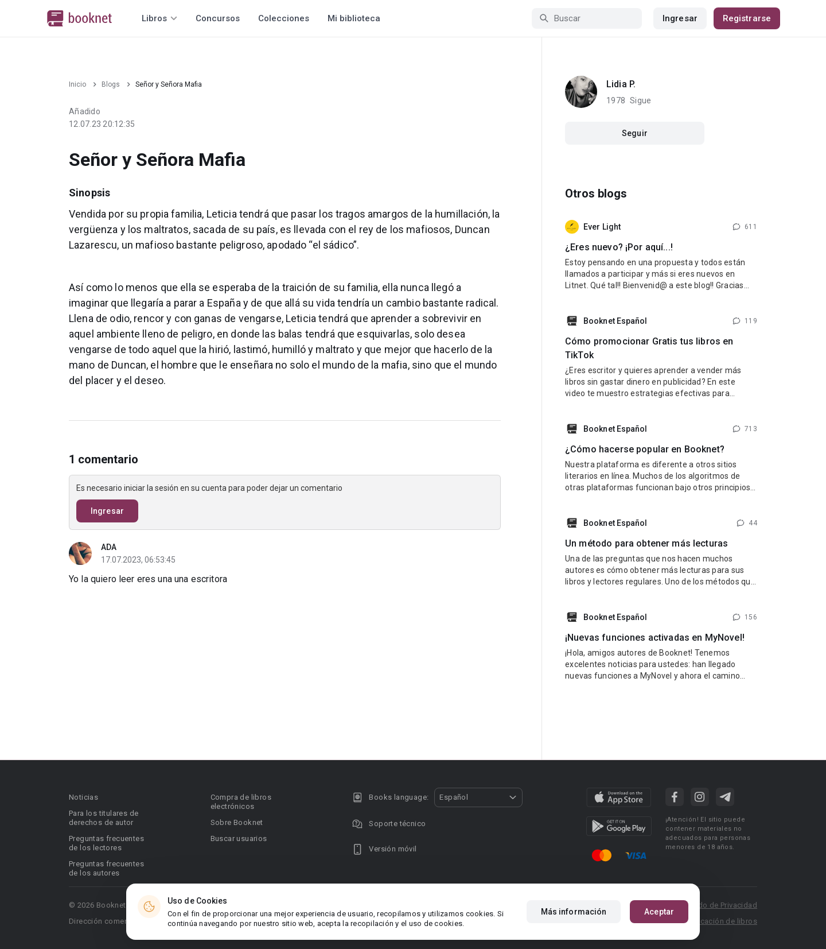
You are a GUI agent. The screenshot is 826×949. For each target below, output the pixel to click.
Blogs (111, 84)
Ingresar (680, 18)
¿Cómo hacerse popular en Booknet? (644, 449)
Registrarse (747, 18)
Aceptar (659, 911)
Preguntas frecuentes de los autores (106, 868)
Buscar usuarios (239, 838)
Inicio (77, 84)
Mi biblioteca (354, 18)
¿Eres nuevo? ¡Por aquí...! (619, 247)
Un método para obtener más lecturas (646, 543)
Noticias (83, 797)
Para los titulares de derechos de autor (103, 818)
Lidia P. (621, 84)
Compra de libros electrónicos (241, 802)
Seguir (635, 133)
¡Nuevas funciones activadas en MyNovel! (655, 637)
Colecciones (283, 18)
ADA (108, 547)
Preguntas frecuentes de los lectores (106, 843)
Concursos (218, 18)
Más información (574, 911)
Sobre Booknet (237, 822)
